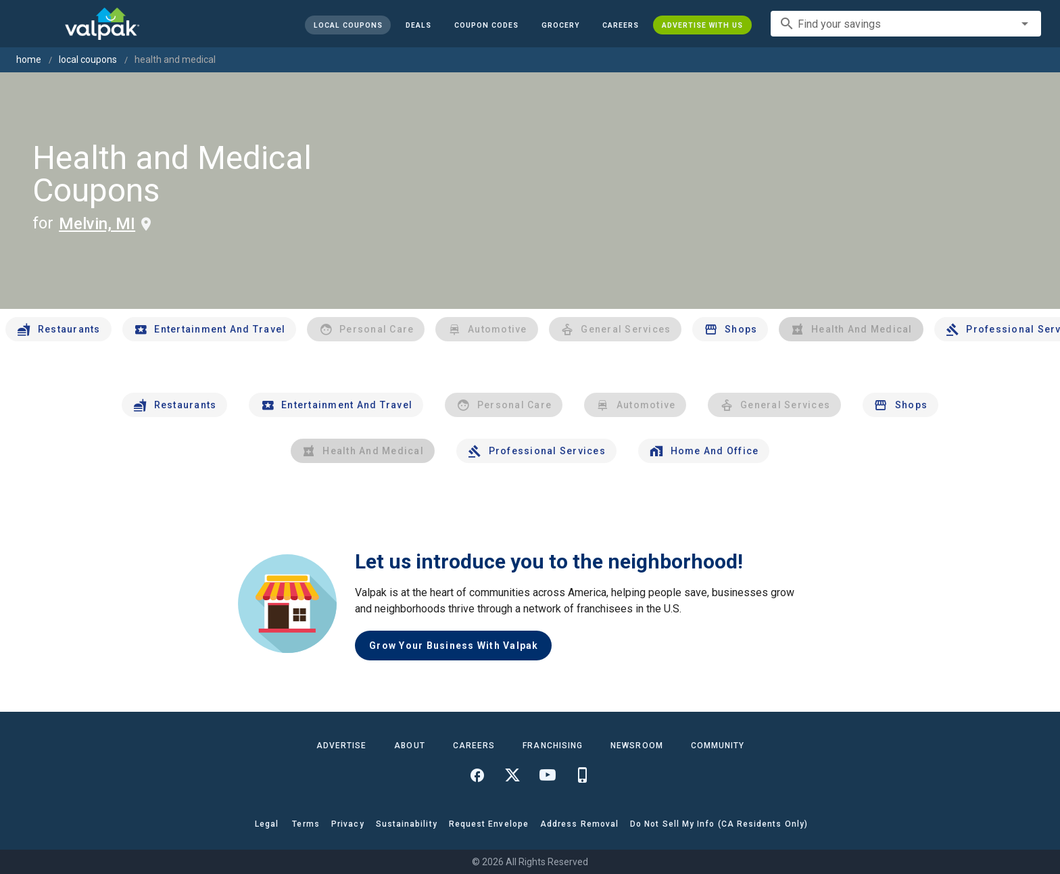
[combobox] (906, 24)
